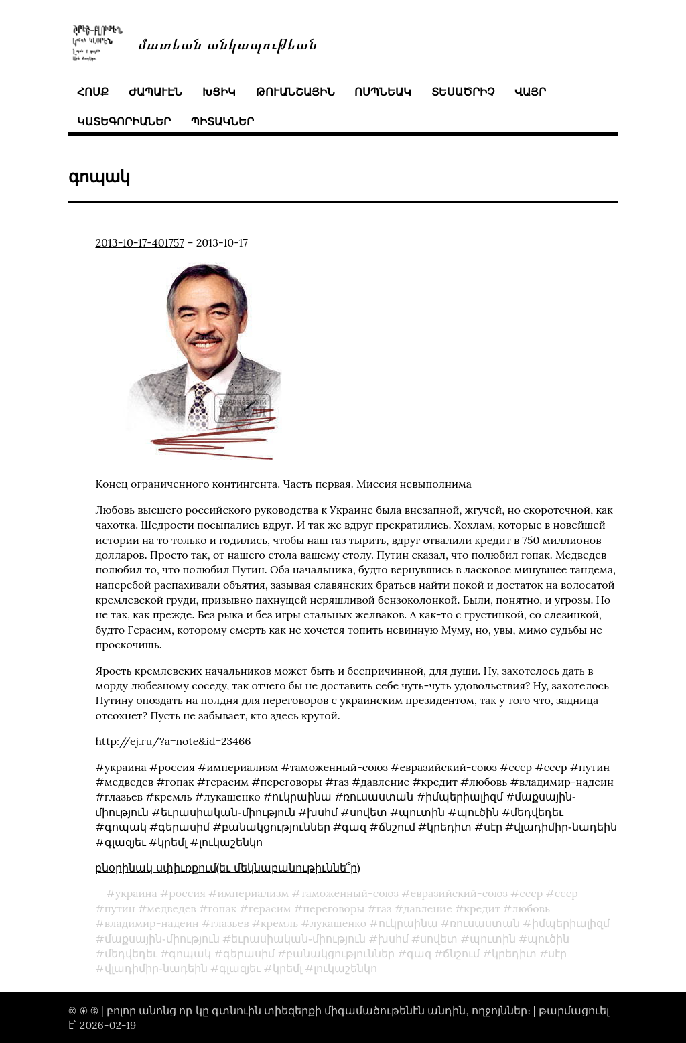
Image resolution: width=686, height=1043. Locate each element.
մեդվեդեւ (131, 953)
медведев (171, 908)
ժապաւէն (155, 91)
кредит (482, 908)
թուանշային (295, 91)
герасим (270, 908)
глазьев (229, 923)
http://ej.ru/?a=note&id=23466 (173, 741)
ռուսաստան (485, 923)
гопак (222, 908)
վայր (530, 91)
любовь (531, 908)
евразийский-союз (458, 893)
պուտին (493, 938)
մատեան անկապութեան (228, 42)
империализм (253, 893)
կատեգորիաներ (124, 121)
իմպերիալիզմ (571, 923)
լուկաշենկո (345, 968)
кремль (279, 923)
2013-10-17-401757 (139, 242)
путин (120, 908)
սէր (557, 953)
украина (136, 893)
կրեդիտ (514, 953)
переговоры (333, 908)
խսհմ (393, 938)
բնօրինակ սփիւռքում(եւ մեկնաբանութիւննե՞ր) (227, 867)
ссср (566, 893)
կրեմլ (287, 968)
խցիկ (219, 91)
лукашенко (338, 923)
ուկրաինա (408, 923)
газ (384, 908)
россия (187, 893)
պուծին (548, 938)
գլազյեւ (240, 968)
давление (427, 908)
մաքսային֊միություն (162, 938)
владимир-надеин (152, 923)
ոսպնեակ (382, 91)
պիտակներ (222, 121)
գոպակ (190, 953)
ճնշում (461, 953)
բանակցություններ (340, 953)
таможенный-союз (350, 893)
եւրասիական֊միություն (298, 938)
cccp (531, 893)
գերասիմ (249, 953)
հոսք (93, 91)
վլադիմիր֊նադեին (156, 968)
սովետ (439, 938)
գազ (419, 953)
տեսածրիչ (462, 91)
